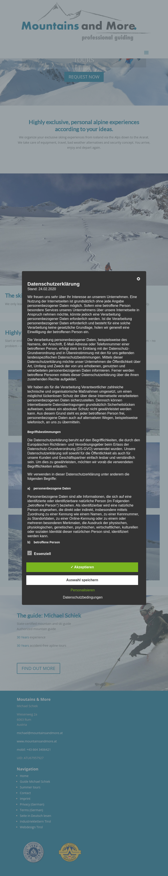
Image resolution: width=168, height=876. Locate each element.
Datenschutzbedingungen (83, 597)
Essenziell (39, 553)
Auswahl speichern (82, 580)
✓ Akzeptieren (82, 567)
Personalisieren (83, 590)
